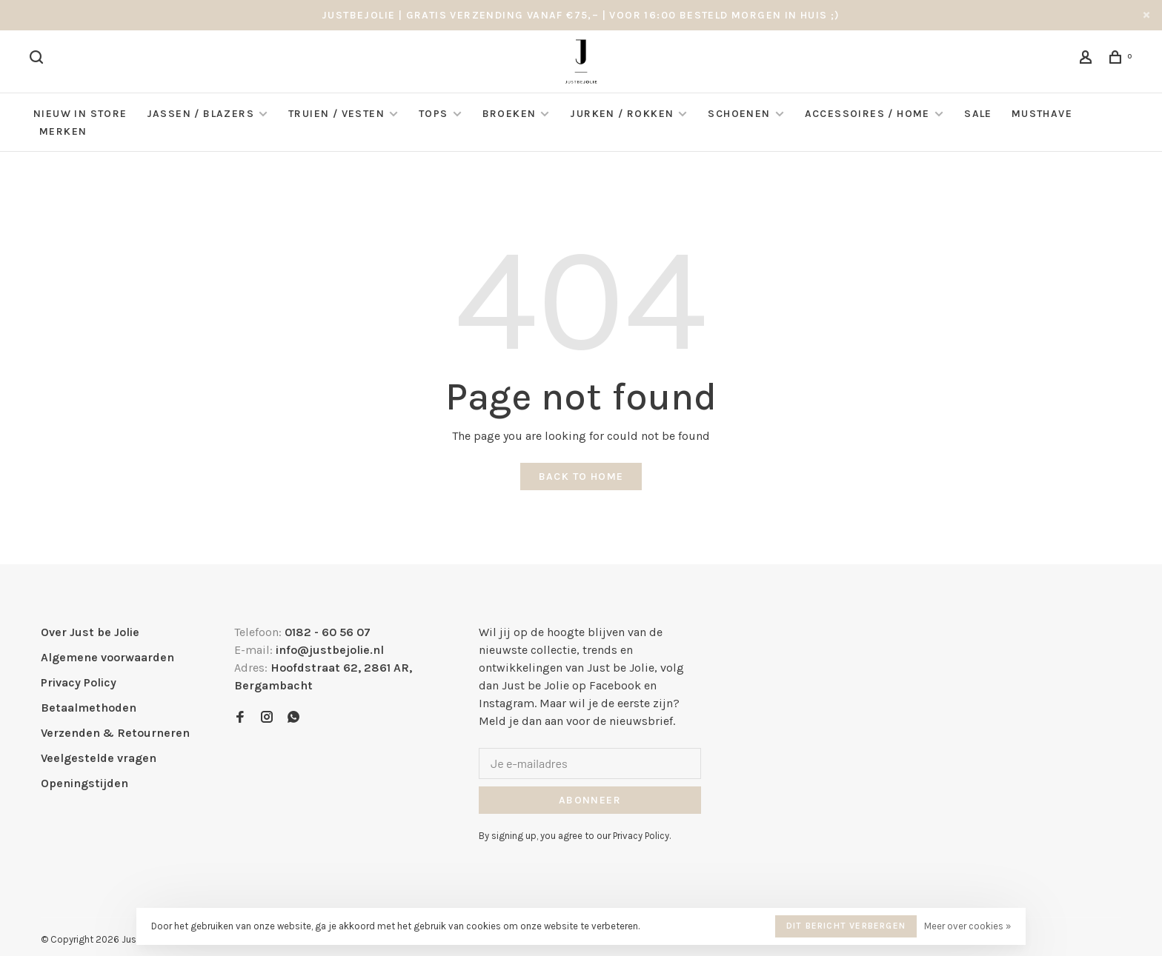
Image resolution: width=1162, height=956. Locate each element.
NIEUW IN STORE (80, 113)
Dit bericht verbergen (846, 925)
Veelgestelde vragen (98, 758)
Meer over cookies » (967, 926)
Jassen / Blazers (200, 113)
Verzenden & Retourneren (115, 733)
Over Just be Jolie (90, 632)
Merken (63, 131)
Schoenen (739, 113)
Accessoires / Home (869, 113)
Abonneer (590, 800)
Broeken (509, 113)
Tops (433, 113)
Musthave (1042, 113)
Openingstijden (84, 783)
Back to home (581, 476)
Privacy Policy (78, 682)
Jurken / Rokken (622, 113)
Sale (978, 113)
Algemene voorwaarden (107, 657)
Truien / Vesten (336, 113)
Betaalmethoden (88, 708)
